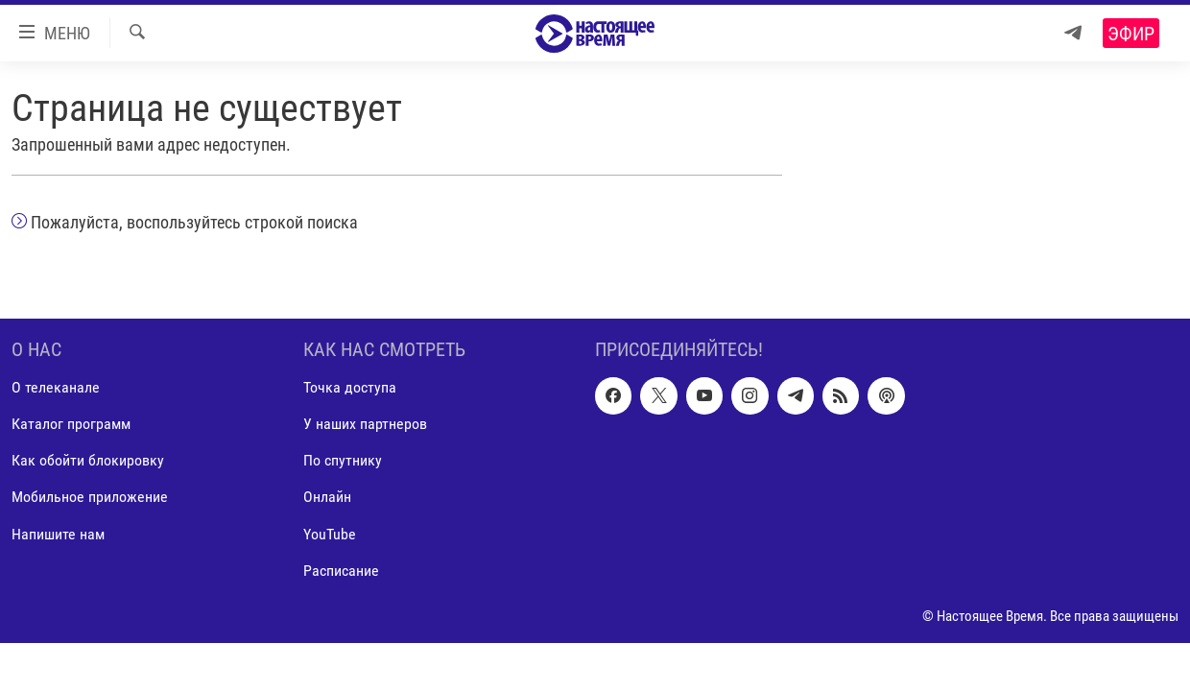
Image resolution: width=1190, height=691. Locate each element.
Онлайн (327, 497)
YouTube (329, 533)
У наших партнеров (365, 424)
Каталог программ (71, 424)
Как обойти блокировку (88, 460)
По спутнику (342, 460)
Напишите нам (58, 533)
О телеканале (56, 387)
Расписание (341, 569)
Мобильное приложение (90, 497)
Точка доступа (349, 387)
